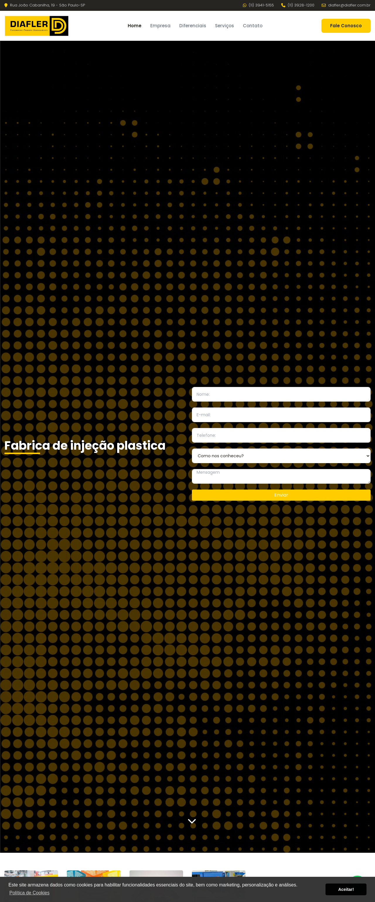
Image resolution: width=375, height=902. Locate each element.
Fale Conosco (346, 26)
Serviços (224, 26)
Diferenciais (192, 26)
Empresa (160, 26)
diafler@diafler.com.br (346, 5)
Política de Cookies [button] (29, 892)
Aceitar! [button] (346, 889)
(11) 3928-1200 (297, 5)
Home (135, 26)
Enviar (281, 495)
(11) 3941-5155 (258, 5)
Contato (252, 26)
